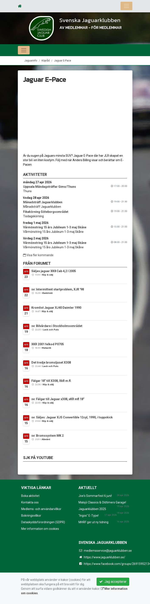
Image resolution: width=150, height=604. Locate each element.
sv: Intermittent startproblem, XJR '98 (57, 289)
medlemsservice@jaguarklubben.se (108, 550)
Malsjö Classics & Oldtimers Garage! (102, 502)
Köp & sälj (47, 274)
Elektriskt (47, 293)
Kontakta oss (30, 502)
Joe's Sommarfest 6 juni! (95, 495)
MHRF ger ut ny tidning (93, 522)
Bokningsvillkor (31, 515)
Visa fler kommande (38, 255)
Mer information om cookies (40, 528)
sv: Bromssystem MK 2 (47, 435)
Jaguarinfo (30, 60)
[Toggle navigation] (126, 6)
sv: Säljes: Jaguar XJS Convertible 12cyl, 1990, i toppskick (72, 417)
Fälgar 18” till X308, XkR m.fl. (51, 380)
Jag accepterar (112, 582)
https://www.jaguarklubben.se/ (104, 557)
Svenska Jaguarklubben (90, 20)
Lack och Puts (51, 329)
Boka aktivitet (30, 495)
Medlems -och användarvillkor (41, 509)
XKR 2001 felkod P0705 (47, 344)
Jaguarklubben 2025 (92, 509)
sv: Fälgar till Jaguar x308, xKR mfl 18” (57, 399)
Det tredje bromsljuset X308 (51, 362)
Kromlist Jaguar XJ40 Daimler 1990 (56, 307)
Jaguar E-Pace (62, 60)
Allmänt (46, 439)
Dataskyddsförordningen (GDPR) (43, 522)
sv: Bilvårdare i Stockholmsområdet (56, 326)
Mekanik (46, 348)
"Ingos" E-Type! (89, 515)
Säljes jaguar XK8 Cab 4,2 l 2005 (53, 271)
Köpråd (46, 60)
